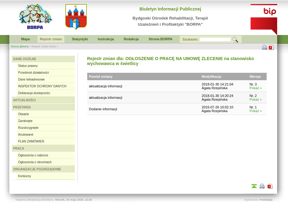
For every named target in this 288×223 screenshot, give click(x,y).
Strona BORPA (160, 39)
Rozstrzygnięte (28, 127)
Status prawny (28, 66)
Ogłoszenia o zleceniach (35, 162)
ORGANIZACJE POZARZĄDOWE (37, 169)
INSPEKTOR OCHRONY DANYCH (42, 86)
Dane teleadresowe (31, 79)
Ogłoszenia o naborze (33, 155)
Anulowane (25, 134)
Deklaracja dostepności (34, 93)
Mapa (25, 39)
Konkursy (24, 176)
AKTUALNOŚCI (24, 100)
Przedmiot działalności (33, 72)
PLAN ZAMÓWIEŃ (31, 141)
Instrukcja (106, 39)
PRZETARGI (22, 107)
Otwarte (23, 114)
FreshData (265, 199)
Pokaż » (256, 88)
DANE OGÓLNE (24, 59)
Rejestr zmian (51, 39)
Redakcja (131, 39)
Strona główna (20, 46)
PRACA (18, 148)
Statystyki (80, 39)
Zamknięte (25, 121)
